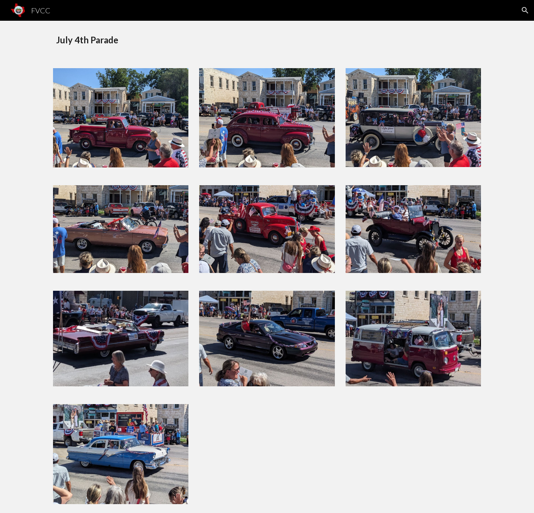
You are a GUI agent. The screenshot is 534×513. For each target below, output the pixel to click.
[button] (525, 10)
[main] (267, 40)
